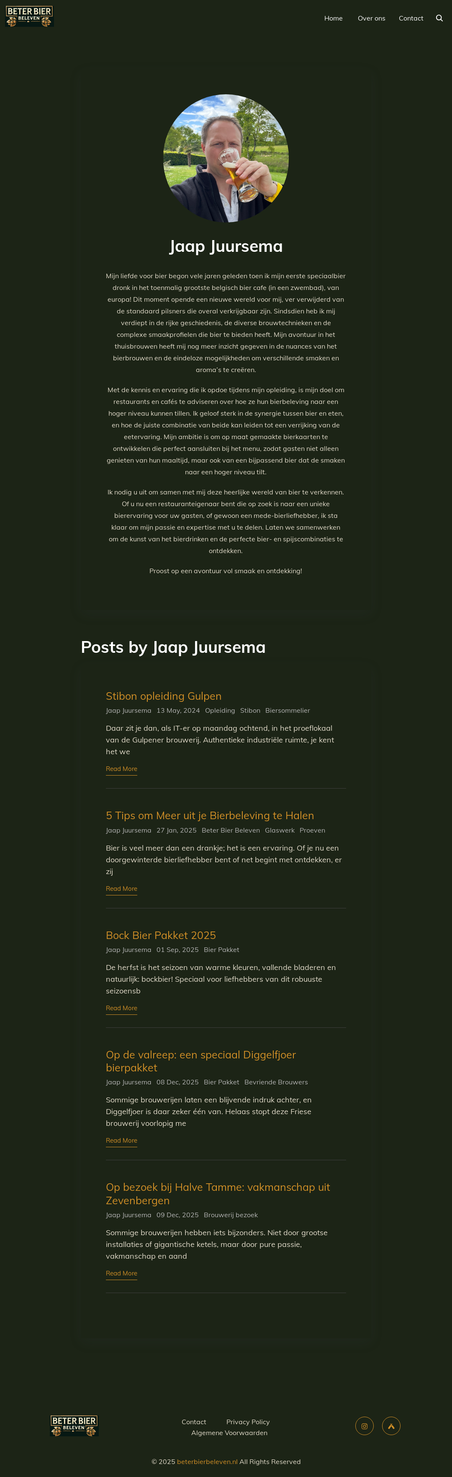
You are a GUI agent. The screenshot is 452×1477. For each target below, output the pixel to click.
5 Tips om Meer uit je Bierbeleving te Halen (210, 815)
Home (333, 18)
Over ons (371, 18)
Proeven (312, 830)
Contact (411, 18)
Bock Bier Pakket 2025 (161, 935)
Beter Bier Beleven (231, 830)
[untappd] (391, 1426)
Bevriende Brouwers (276, 1082)
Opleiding (220, 710)
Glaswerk (280, 830)
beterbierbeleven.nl (207, 1461)
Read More (121, 769)
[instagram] (364, 1426)
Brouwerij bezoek (231, 1215)
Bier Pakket (221, 949)
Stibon (250, 710)
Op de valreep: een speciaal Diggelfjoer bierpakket (201, 1061)
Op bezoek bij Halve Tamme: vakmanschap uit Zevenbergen (218, 1193)
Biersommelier (287, 710)
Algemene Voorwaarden (229, 1432)
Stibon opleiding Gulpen (164, 695)
